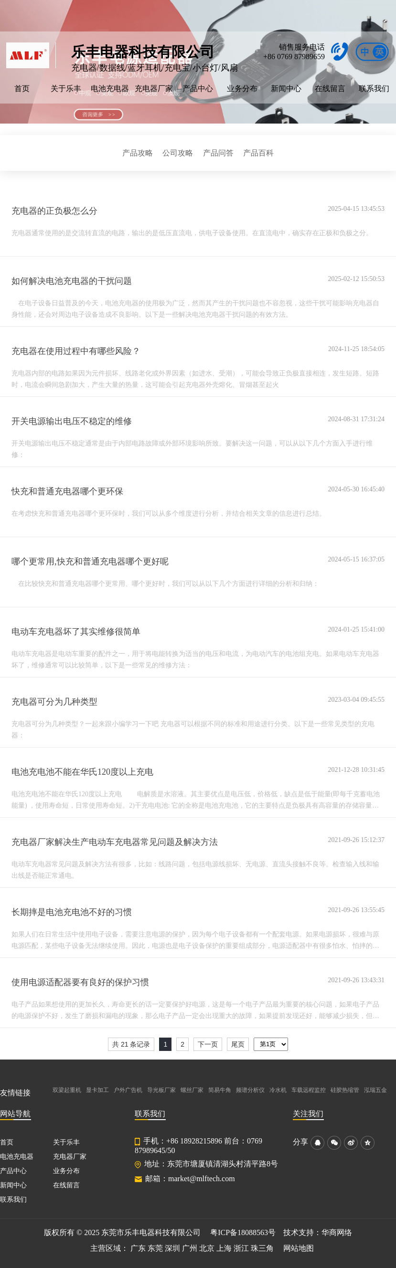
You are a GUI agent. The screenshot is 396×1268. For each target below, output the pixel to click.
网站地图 (298, 1248)
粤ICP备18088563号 (243, 1232)
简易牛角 (219, 1090)
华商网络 (336, 1232)
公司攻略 (177, 153)
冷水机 (278, 1090)
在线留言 (330, 88)
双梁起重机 (67, 1090)
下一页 (208, 1044)
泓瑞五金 (375, 1090)
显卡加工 (97, 1090)
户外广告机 (128, 1090)
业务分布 (242, 88)
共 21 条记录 (131, 1044)
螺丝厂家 (192, 1090)
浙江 (241, 1248)
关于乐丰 (66, 88)
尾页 (238, 1044)
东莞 (155, 1248)
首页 (22, 88)
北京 (206, 1248)
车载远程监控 (308, 1090)
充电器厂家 (154, 88)
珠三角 (262, 1248)
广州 (189, 1248)
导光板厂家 (161, 1090)
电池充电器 (110, 88)
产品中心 (197, 88)
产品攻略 (137, 153)
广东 (138, 1248)
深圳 (172, 1248)
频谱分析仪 (250, 1090)
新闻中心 (286, 88)
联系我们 (374, 88)
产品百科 (258, 153)
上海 (224, 1248)
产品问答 (218, 153)
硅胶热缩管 (345, 1090)
